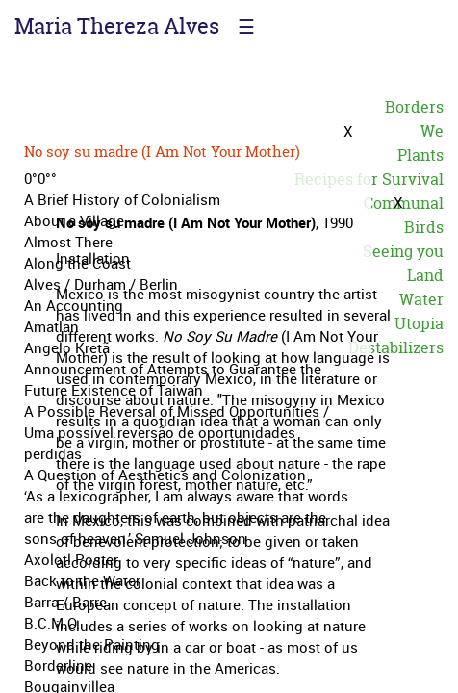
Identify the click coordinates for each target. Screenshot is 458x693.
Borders (414, 106)
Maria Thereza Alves (116, 26)
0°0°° (40, 178)
